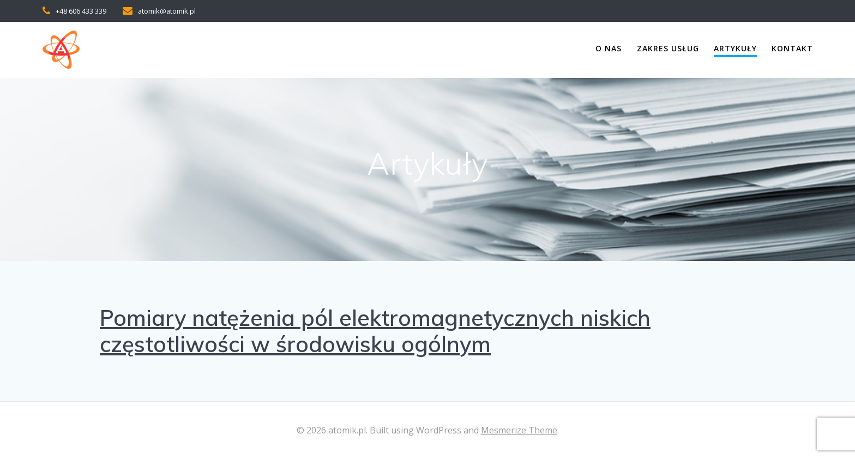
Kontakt (792, 48)
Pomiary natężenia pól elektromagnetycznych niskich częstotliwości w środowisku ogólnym (375, 331)
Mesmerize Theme (519, 430)
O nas (608, 48)
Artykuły (735, 48)
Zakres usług (668, 48)
